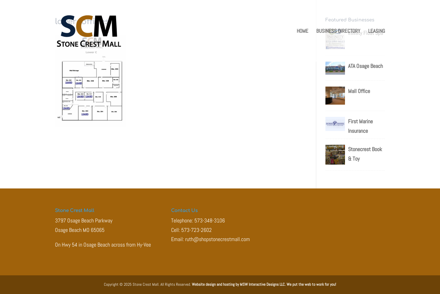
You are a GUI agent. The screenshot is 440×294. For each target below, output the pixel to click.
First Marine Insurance (360, 126)
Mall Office (359, 91)
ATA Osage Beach (365, 65)
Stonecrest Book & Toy (365, 154)
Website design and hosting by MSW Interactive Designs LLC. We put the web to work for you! (264, 284)
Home (302, 31)
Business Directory (338, 31)
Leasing (376, 31)
